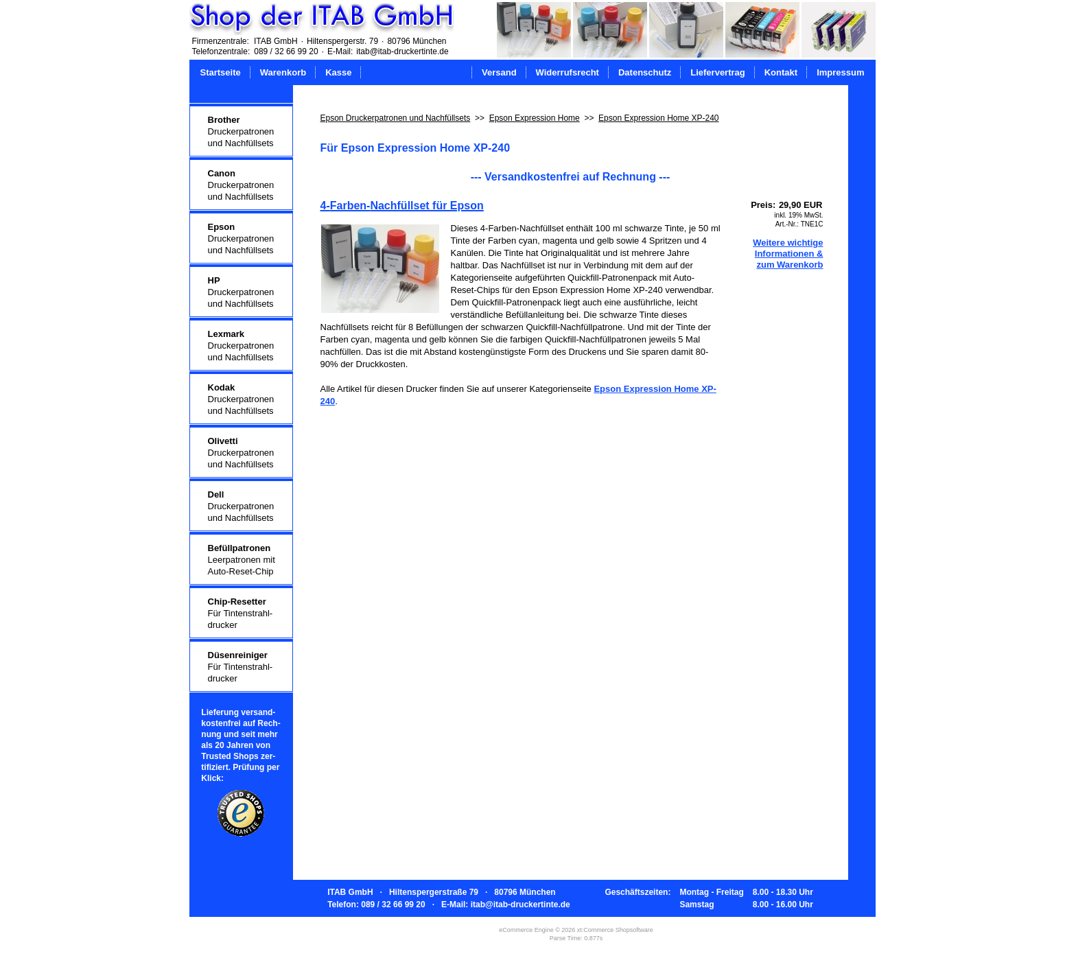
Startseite (220, 72)
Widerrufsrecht (567, 72)
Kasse (338, 72)
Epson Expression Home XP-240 (658, 118)
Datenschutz (644, 72)
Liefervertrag (717, 72)
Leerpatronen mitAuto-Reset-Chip (241, 559)
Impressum (840, 72)
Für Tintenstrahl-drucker (240, 613)
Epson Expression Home (534, 118)
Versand (499, 72)
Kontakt (780, 72)
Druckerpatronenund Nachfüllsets (241, 131)
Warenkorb (283, 72)
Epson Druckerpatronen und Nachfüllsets (395, 118)
